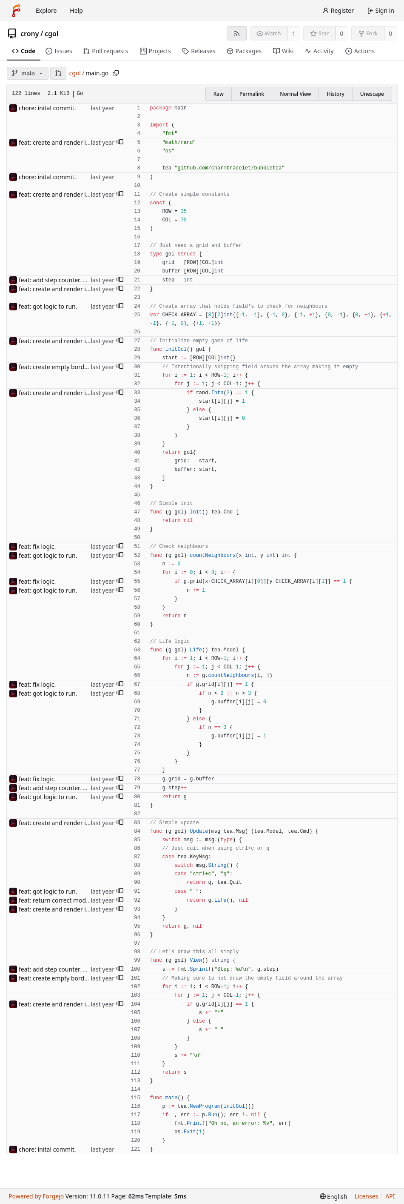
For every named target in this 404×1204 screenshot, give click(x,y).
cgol (51, 33)
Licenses (366, 1196)
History (335, 93)
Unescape (372, 93)
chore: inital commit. (47, 108)
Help (76, 10)
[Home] (16, 10)
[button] (58, 73)
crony (29, 33)
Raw (218, 93)
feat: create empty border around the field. (78, 367)
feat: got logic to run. (48, 306)
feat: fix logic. (37, 546)
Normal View (295, 93)
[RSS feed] (237, 33)
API (390, 1196)
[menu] (333, 1197)
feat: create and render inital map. (66, 142)
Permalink (251, 93)
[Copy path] (116, 73)
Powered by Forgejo (36, 1196)
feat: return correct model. (55, 900)
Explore (46, 10)
